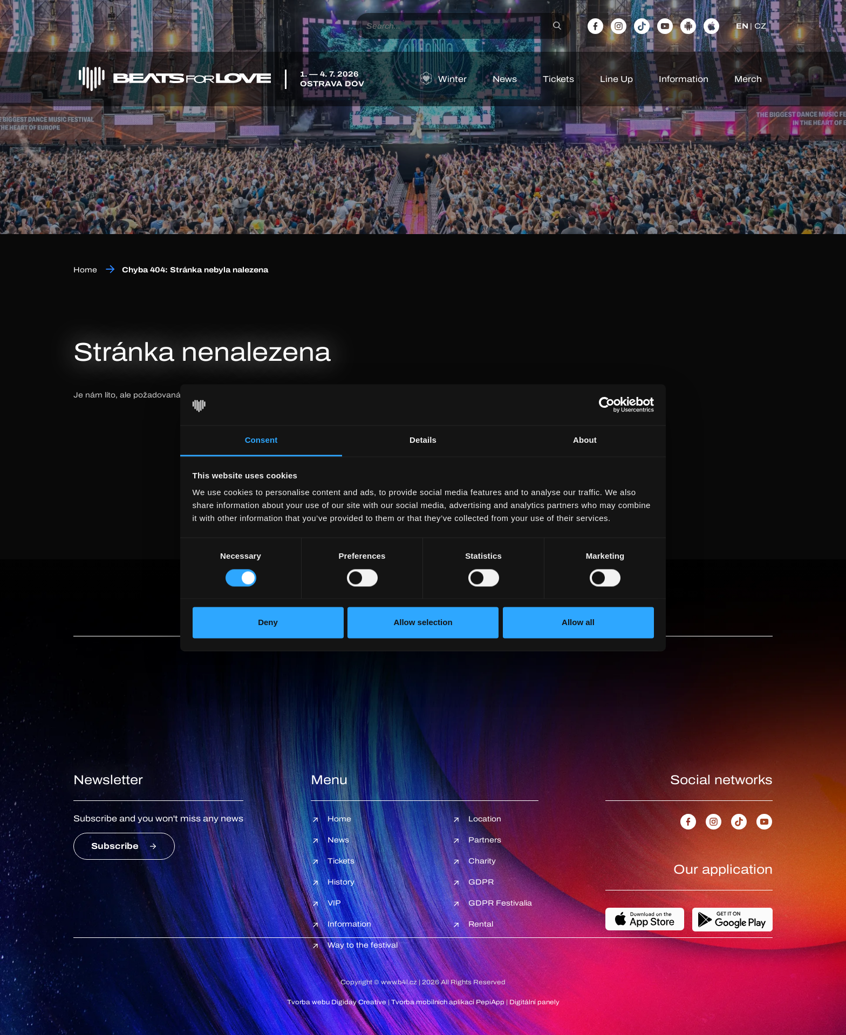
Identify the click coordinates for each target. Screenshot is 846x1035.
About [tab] (585, 440)
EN (742, 26)
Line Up (616, 79)
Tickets (558, 79)
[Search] (557, 26)
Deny (268, 622)
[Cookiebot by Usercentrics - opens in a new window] (607, 404)
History (341, 882)
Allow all (578, 622)
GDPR (481, 882)
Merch (748, 79)
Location (484, 819)
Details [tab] (423, 440)
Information (683, 79)
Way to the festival (363, 945)
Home (85, 270)
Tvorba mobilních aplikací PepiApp (447, 1002)
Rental (480, 924)
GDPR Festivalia (500, 903)
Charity (482, 861)
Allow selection (422, 622)
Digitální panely (534, 1002)
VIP (334, 903)
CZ (760, 26)
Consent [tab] (261, 440)
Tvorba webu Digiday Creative (336, 1002)
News (505, 79)
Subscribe (115, 846)
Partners (484, 840)
